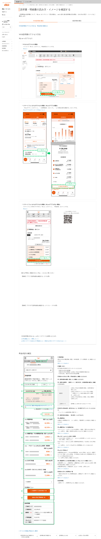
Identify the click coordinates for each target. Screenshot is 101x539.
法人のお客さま (5, 50)
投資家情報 (4, 46)
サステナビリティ (5, 43)
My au (3, 14)
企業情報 (4, 41)
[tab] (38, 21)
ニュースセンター (5, 32)
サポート (4, 12)
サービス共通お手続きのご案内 (29, 531)
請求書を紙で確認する (45, 535)
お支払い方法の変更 (83, 535)
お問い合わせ (5, 34)
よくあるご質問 (28, 1)
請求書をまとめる (63, 535)
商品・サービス (6, 9)
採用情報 (4, 48)
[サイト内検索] (7, 27)
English (3, 36)
